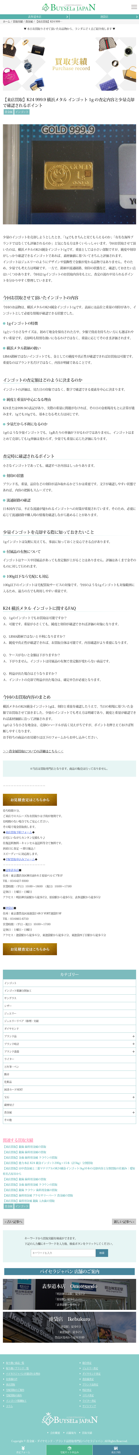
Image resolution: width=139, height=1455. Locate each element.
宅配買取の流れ (14, 1395)
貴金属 (9, 112)
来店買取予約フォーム (19, 832)
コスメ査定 (88, 1395)
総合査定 (87, 1363)
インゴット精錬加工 (16, 1401)
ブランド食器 (11, 1051)
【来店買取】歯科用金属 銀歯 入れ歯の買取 (29, 1200)
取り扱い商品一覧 (15, 1363)
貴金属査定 (88, 1379)
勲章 (6, 1074)
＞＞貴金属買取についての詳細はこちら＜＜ (33, 751)
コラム (9, 1406)
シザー (8, 1006)
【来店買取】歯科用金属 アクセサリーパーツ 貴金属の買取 (38, 1195)
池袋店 (104, 16)
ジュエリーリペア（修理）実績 (21, 1021)
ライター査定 (89, 1401)
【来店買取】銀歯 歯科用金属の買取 (24, 1146)
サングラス (10, 998)
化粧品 (8, 1082)
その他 (8, 1120)
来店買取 (10, 1384)
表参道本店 (34, 16)
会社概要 (55, 1433)
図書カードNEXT (13, 1089)
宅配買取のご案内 (15, 1390)
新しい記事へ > (124, 1221)
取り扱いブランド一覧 (17, 1368)
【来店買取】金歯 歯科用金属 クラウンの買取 (30, 1157)
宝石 (6, 1097)
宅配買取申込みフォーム (20, 859)
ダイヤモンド (11, 1028)
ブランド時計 (11, 1044)
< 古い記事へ (13, 1221)
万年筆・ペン (11, 1067)
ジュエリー (10, 1013)
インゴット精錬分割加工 (17, 990)
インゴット (22, 112)
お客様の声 (11, 1379)
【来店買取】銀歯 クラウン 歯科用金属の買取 (30, 1190)
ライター (9, 1059)
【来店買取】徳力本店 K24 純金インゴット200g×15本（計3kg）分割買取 (48, 1163)
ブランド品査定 (90, 1384)
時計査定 (87, 1390)
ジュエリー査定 (90, 1368)
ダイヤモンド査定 (91, 1373)
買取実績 (87, 1433)
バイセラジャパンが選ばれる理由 (23, 1373)
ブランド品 (10, 1036)
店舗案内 (71, 1433)
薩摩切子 (9, 1105)
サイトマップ (89, 1406)
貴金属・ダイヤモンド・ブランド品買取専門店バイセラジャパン (64, 1441)
